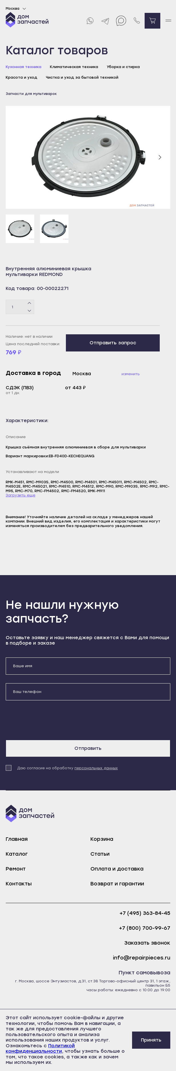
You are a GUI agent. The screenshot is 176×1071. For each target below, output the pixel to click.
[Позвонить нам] (137, 21)
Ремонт (16, 869)
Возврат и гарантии (117, 884)
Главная (17, 839)
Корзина (101, 839)
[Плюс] (29, 303)
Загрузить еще (20, 495)
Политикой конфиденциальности (40, 1048)
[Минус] (29, 310)
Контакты (19, 884)
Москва (17, 8)
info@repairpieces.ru (141, 958)
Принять (151, 1040)
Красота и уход (21, 77)
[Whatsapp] (90, 21)
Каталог (17, 854)
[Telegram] (105, 21)
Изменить (131, 374)
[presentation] (49, 720)
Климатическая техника (74, 67)
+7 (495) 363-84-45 (145, 913)
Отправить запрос (113, 342)
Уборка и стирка (123, 67)
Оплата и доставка (116, 869)
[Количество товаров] (20, 307)
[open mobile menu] (168, 21)
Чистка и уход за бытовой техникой (82, 77)
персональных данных (96, 768)
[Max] (121, 21)
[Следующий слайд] (160, 157)
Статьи (100, 854)
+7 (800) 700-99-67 (144, 928)
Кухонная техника (23, 67)
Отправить (88, 748)
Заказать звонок (147, 943)
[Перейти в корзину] (152, 21)
